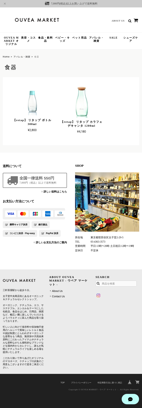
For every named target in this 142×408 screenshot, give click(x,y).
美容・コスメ (28, 39)
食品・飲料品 (45, 39)
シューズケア (130, 39)
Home (6, 56)
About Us (117, 20)
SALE (113, 37)
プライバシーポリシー (81, 381)
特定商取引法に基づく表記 (110, 381)
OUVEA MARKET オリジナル (11, 40)
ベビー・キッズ (62, 39)
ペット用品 (79, 37)
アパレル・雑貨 (96, 39)
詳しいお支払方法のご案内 (51, 240)
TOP (62, 381)
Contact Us (58, 294)
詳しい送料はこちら (55, 190)
